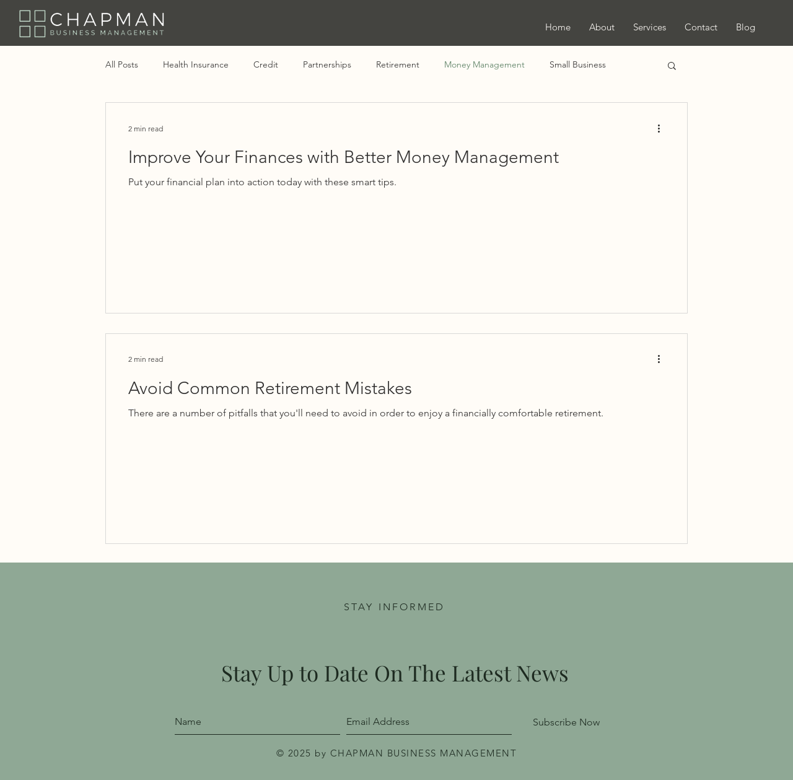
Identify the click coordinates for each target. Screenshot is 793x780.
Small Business (578, 64)
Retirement (397, 64)
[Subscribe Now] (566, 722)
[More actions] (662, 128)
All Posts (121, 64)
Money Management (484, 64)
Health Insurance (196, 64)
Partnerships (327, 64)
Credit (265, 64)
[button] (672, 66)
